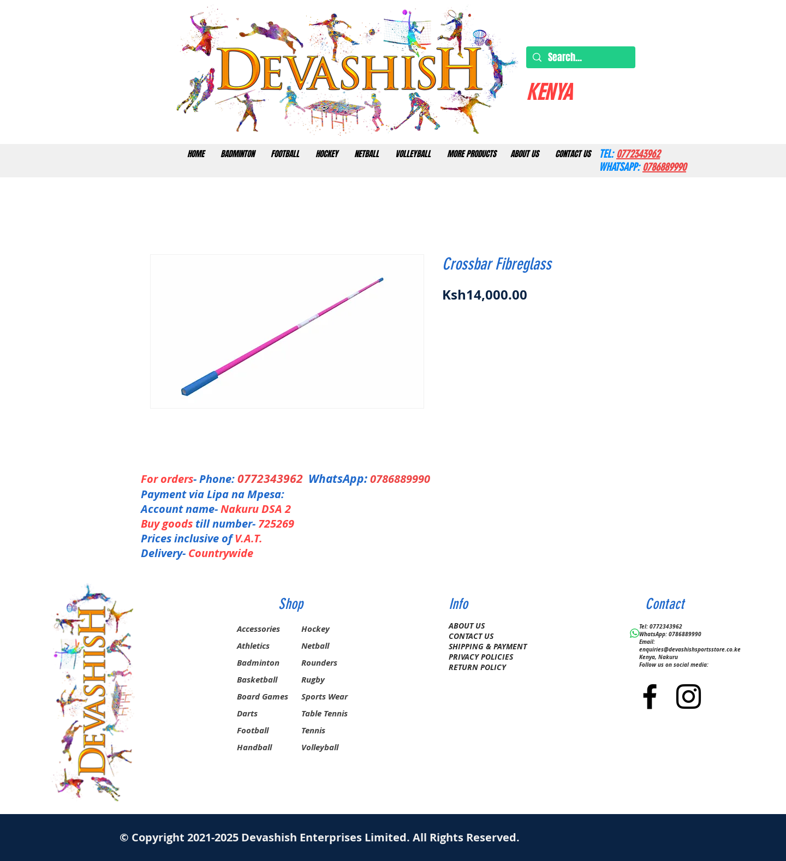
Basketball (257, 679)
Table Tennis (324, 713)
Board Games (262, 696)
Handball (254, 747)
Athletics (253, 645)
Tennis (313, 730)
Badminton (258, 662)
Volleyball (319, 747)
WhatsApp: (337, 479)
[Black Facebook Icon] (649, 696)
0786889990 (400, 478)
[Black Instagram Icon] (688, 696)
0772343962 (272, 479)
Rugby (313, 679)
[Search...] (580, 57)
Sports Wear (324, 696)
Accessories (258, 629)
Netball (315, 645)
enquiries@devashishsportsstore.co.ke (690, 649)
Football (253, 730)
